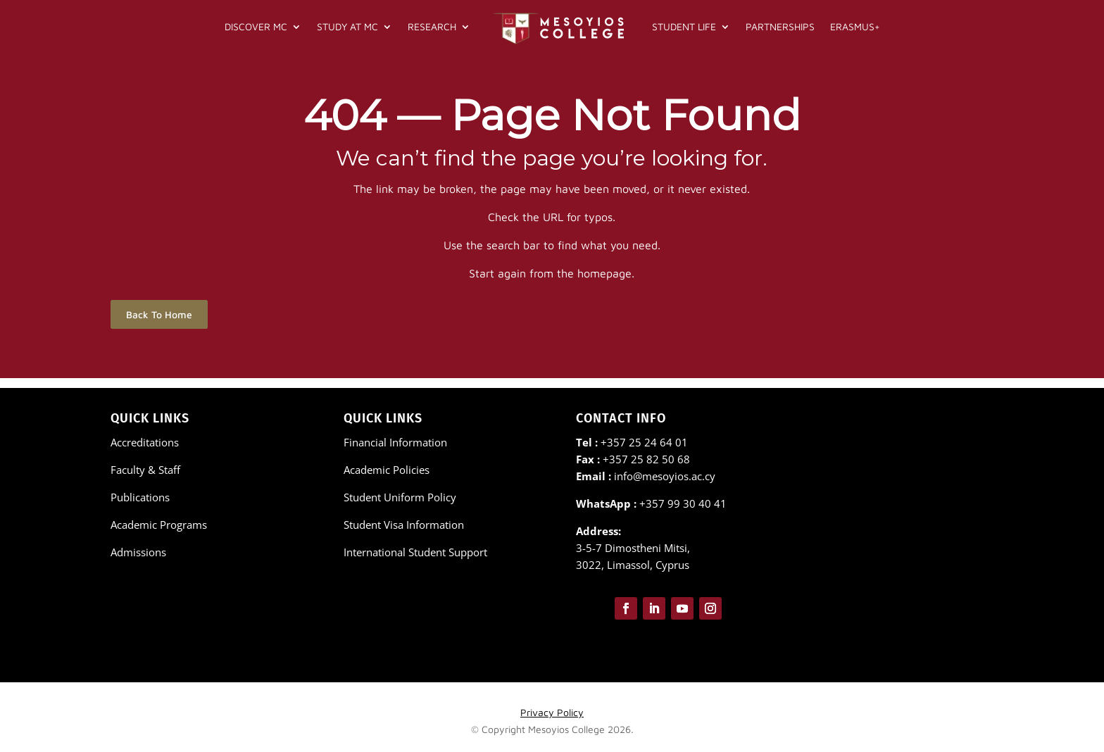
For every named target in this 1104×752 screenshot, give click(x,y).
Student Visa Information (404, 525)
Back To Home (159, 324)
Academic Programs (159, 525)
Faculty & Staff (145, 470)
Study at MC (347, 26)
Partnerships (780, 26)
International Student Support (415, 552)
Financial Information (395, 442)
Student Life (684, 26)
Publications (140, 497)
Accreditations (145, 442)
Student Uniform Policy (400, 497)
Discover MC (256, 26)
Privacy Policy (552, 712)
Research (432, 26)
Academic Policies (386, 470)
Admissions (138, 552)
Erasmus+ (855, 26)
